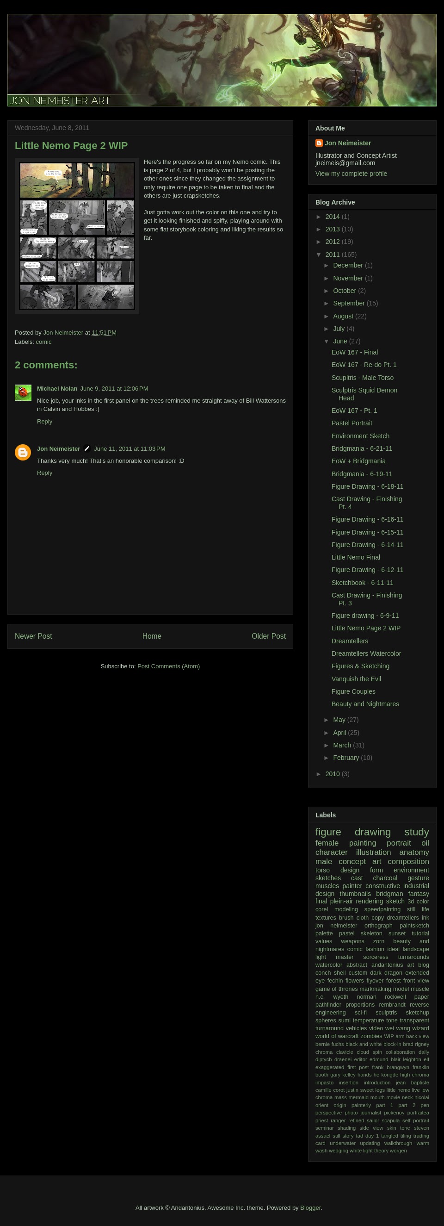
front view (416, 980)
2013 (334, 229)
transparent (414, 1020)
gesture (418, 878)
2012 (334, 241)
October (345, 290)
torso (322, 870)
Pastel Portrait (352, 423)
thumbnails (355, 893)
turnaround (329, 1028)
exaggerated (329, 1067)
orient (321, 1105)
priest (321, 1120)
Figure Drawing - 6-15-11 (368, 532)
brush (346, 918)
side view (371, 1128)
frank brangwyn (390, 1067)
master (345, 957)
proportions (360, 1005)
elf (426, 1059)
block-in (392, 1044)
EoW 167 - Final (355, 352)
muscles (327, 886)
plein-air (341, 901)
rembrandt (392, 1005)
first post (358, 1067)
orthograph (378, 925)
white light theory (369, 1150)
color (423, 901)
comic (44, 341)
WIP (389, 1036)
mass (340, 1097)
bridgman (389, 893)
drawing (373, 832)
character (331, 852)
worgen (398, 1150)
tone (392, 1020)
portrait (399, 843)
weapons (352, 941)
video (376, 1028)
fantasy (418, 893)
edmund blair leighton (395, 1059)
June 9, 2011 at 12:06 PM (114, 388)
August (344, 316)
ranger (338, 1120)
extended (417, 973)
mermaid (358, 1097)
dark (376, 973)
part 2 (406, 1105)
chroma (324, 1052)
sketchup (417, 1012)
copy (378, 918)
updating (370, 1143)
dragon (393, 973)
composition (408, 861)
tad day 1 (367, 1136)
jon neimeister (336, 925)
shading (347, 1128)
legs (380, 1090)
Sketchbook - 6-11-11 (363, 582)
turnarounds (413, 957)
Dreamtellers (350, 641)
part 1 (384, 1105)
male (323, 861)
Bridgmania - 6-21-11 (362, 448)
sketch (395, 901)
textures (325, 918)
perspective (328, 1112)
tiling (406, 1136)
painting (362, 843)
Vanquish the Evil (356, 679)
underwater (343, 1143)
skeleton (371, 933)
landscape (416, 949)
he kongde (386, 1074)
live (416, 1090)
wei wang (397, 1028)
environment (411, 870)
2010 (334, 774)
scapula (391, 1120)
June (341, 341)
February (347, 757)
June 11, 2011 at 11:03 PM (129, 448)
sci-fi (361, 1012)
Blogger (310, 1207)
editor (360, 1059)
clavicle (344, 1052)
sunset (397, 933)
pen (424, 1105)
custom (358, 973)
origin (339, 1105)
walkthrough (398, 1143)
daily (424, 1052)
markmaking (376, 989)
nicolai (421, 1097)
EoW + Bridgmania (359, 461)
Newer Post (33, 636)
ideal (393, 949)
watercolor (328, 965)
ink (425, 918)
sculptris (386, 1012)
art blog (418, 965)
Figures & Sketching (360, 666)
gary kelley (343, 1074)
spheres (325, 1020)
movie (393, 1097)
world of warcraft (337, 1036)
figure (328, 832)
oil (425, 843)
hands (364, 1074)
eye (320, 980)
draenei (343, 1059)
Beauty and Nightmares (365, 704)
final (321, 901)
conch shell (330, 973)
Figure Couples (354, 691)
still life (418, 909)
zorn (379, 941)
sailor (373, 1120)
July (339, 328)
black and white (363, 1044)
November (348, 278)
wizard (421, 1028)
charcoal (385, 878)
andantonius (387, 965)
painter (352, 886)
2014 (334, 216)
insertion (348, 1082)
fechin (335, 980)
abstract (356, 965)
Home (152, 636)
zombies (371, 1036)
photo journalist (363, 1112)
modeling (346, 909)
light (320, 957)
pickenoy (394, 1112)
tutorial (420, 933)
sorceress (375, 957)
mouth (377, 1097)
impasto (324, 1082)
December (348, 265)
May (340, 719)
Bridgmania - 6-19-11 (362, 474)
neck (407, 1097)
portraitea (418, 1112)
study (416, 832)
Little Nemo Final (356, 557)
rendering (369, 901)
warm (423, 1143)
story (347, 1136)
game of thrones (336, 989)
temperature (368, 1020)
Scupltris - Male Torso (363, 377)
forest (393, 980)
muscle (420, 989)
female (327, 843)
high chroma (414, 1074)
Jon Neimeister (58, 448)
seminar (324, 1128)
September (349, 303)
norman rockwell (381, 997)
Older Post (269, 636)
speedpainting (382, 909)
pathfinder (328, 1005)
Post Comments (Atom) (168, 666)
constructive (382, 886)
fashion (374, 949)
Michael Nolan (57, 388)
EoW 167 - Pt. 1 (354, 410)
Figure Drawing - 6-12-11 (368, 569)
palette (324, 933)
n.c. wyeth (331, 997)
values (323, 941)
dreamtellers (403, 918)
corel (321, 909)
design (349, 870)
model (401, 989)
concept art (360, 861)
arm (399, 1036)
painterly (361, 1105)
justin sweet (360, 1090)
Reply (44, 421)
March (343, 745)
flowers (354, 980)
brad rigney (416, 1044)
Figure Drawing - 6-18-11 (368, 486)
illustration (373, 852)
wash (321, 1150)
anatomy (414, 852)
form (376, 870)
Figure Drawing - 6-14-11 (368, 544)
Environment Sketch (360, 436)
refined (356, 1120)
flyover (374, 980)
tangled (389, 1136)
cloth (363, 918)
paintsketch (414, 925)
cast (357, 878)
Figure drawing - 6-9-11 (365, 615)
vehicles (356, 1028)
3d (410, 901)
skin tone (398, 1128)
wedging (338, 1150)
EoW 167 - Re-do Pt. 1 (364, 364)
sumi (344, 1020)
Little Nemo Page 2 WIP (366, 628)
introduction (377, 1082)
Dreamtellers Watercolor (366, 653)
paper (421, 997)
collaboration (400, 1052)
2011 (334, 254)
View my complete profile (351, 173)
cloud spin (369, 1052)
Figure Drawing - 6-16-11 (368, 519)
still (336, 1136)
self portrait (415, 1120)
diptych (323, 1059)
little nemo (399, 1090)
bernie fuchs (329, 1044)
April (340, 732)
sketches (328, 878)
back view (417, 1036)
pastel (347, 933)
